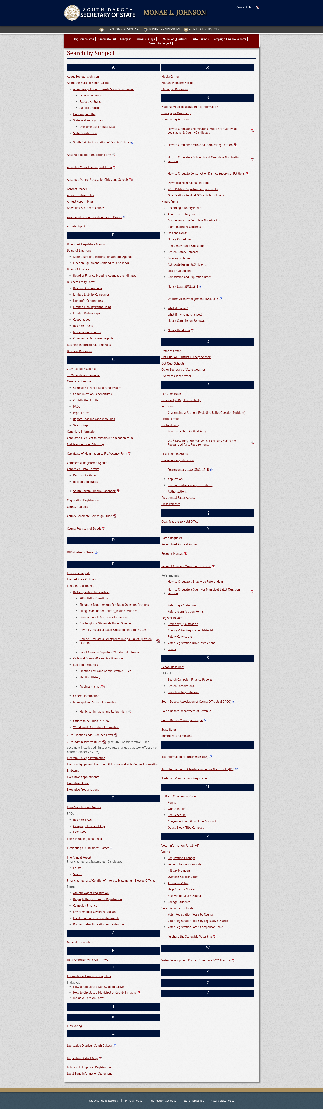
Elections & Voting (119, 30)
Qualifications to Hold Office (180, 521)
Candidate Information (81, 431)
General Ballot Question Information (103, 617)
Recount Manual (172, 554)
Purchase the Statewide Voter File (190, 936)
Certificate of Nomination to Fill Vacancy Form (97, 453)
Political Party (170, 425)
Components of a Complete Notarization (194, 220)
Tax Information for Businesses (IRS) (185, 757)
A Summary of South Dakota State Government (103, 89)
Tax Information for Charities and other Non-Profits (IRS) (198, 769)
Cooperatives (81, 320)
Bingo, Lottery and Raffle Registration (97, 899)
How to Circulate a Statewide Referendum (195, 582)
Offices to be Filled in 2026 (91, 721)
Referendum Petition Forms (186, 611)
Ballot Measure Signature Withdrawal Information (112, 652)
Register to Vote (172, 618)
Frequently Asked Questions (186, 246)
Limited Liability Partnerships (92, 307)
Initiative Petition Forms (88, 998)
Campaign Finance (79, 381)
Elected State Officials (81, 579)
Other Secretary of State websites (183, 370)
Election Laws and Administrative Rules (105, 671)
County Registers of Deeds (84, 528)
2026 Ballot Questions (94, 598)
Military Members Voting (177, 83)
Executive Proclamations (83, 789)
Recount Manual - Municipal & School (186, 566)
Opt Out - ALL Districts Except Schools (186, 357)
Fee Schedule (177, 815)
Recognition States (85, 482)
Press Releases (171, 504)
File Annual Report (79, 857)
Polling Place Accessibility (184, 864)
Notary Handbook (179, 330)
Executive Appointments (83, 777)
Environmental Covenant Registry (94, 912)
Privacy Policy (133, 1100)
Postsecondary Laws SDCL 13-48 (189, 470)
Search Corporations (181, 686)
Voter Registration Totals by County (190, 914)
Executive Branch (91, 102)
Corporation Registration (83, 500)
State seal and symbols (88, 120)
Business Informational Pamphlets (89, 345)
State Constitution (85, 133)
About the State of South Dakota (88, 83)
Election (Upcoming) (80, 586)
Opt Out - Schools (173, 363)
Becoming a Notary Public (184, 208)
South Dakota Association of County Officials (102, 142)
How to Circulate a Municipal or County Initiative (105, 992)
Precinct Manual (90, 686)
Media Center (170, 76)
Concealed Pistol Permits (83, 469)
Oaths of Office (171, 351)
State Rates (169, 730)
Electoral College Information (86, 758)
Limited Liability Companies (91, 294)
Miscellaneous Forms (87, 332)
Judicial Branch (89, 108)
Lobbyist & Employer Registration (89, 1067)
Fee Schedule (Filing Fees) (84, 839)
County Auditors (77, 507)
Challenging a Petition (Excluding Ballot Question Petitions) (206, 413)
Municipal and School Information (95, 702)
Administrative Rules (80, 195)
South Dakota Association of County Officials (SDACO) (196, 702)
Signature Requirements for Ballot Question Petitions (114, 605)
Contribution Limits (85, 400)
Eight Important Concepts (184, 227)
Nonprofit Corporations (88, 301)
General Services (201, 30)
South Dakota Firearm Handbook (94, 491)
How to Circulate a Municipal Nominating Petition (200, 145)
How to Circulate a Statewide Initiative (98, 987)
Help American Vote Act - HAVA (87, 960)
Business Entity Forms (81, 282)
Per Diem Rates (171, 394)
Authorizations (177, 491)
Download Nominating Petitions (188, 183)
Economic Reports (78, 573)
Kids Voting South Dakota (184, 896)
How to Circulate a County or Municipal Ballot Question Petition (116, 641)
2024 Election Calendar (82, 369)
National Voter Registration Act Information (190, 107)
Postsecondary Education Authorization (98, 924)
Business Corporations (87, 288)
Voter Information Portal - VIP (180, 845)
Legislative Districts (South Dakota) (89, 1045)
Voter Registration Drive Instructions (191, 643)
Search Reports (83, 425)
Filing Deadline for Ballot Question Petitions (108, 611)
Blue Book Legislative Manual (86, 244)
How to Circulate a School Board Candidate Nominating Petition (204, 159)
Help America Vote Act (182, 889)
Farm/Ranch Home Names (84, 807)
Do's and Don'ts (177, 233)
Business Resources (79, 351)
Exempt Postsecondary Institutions (190, 485)
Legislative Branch (91, 95)
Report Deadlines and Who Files (94, 419)
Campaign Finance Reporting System (97, 388)
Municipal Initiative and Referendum (103, 711)
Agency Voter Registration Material (190, 630)
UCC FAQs (79, 832)
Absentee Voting (178, 883)
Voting (166, 852)
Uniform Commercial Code (179, 796)
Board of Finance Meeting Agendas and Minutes (104, 275)
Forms (77, 868)
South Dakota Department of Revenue (186, 711)
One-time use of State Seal (97, 127)
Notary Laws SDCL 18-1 (183, 286)
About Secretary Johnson (83, 76)
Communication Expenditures (92, 394)
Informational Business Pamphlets (89, 976)
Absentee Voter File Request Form (89, 167)
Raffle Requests (172, 538)
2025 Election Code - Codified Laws (90, 735)
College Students (179, 902)
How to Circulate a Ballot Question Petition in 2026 (113, 630)
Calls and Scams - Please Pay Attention (98, 658)
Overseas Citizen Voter (176, 376)
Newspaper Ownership (176, 113)
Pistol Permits (170, 419)
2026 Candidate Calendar (83, 375)
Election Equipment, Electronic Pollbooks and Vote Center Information (112, 764)
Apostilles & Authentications (85, 208)
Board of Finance (78, 269)
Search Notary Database (183, 252)
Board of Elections (79, 250)
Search (77, 874)
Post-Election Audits (175, 454)
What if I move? (178, 308)
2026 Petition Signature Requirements (193, 189)
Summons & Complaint (177, 736)
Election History (90, 677)
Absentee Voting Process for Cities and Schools (97, 180)
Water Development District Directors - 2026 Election (196, 960)
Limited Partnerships (86, 313)
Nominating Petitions (175, 119)
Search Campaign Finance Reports (190, 679)
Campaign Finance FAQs (89, 826)
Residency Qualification (183, 624)
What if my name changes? (185, 314)
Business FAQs (82, 820)
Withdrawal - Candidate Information (96, 727)
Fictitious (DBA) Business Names (88, 848)
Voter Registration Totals (177, 908)
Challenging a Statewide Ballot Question (106, 623)
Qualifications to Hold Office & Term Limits (196, 195)
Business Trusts (83, 326)
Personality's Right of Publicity (181, 400)
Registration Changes (181, 858)
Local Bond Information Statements (96, 918)
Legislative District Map (82, 1058)
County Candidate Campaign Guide (89, 516)
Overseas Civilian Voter (183, 877)
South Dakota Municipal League (182, 720)
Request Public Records (103, 1100)
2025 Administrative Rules (84, 742)
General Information (86, 696)
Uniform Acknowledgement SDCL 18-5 (193, 299)
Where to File (176, 809)
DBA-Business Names (81, 552)
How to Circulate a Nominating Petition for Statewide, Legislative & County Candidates (203, 130)
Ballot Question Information (91, 592)
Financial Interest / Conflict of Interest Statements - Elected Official (111, 880)
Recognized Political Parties (179, 544)
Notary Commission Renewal (186, 321)
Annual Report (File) (80, 201)
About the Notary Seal (182, 214)
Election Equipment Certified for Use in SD (101, 263)
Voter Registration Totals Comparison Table (195, 927)
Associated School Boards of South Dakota (94, 217)
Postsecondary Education (178, 460)
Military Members (179, 871)
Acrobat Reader (77, 189)
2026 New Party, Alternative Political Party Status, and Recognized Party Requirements (202, 442)
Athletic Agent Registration (91, 893)
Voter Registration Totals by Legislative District (198, 921)
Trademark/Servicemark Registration (185, 778)
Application (175, 479)
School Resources (173, 667)
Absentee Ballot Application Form (89, 155)
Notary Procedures (179, 239)
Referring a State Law (182, 605)
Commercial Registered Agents (93, 338)
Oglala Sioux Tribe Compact (186, 827)
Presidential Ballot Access (178, 498)
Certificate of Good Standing (85, 444)
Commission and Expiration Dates (189, 277)
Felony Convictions (180, 636)
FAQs (76, 406)
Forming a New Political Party (187, 431)
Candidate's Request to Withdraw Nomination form (100, 438)
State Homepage (194, 1100)
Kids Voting (74, 1026)
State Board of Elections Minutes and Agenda (102, 257)
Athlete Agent (76, 226)
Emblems (73, 770)
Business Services (162, 30)
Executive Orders (78, 783)
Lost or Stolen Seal (180, 271)
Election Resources (85, 665)
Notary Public (170, 202)
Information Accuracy (163, 1100)
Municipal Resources (175, 89)
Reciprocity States (84, 475)
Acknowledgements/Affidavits (187, 264)
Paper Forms (81, 413)
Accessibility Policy (222, 1100)
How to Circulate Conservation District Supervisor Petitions (206, 173)
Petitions (167, 406)
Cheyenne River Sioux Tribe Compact (192, 821)
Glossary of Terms (179, 258)
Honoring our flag (84, 114)
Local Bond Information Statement (89, 1073)
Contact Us (243, 7)
